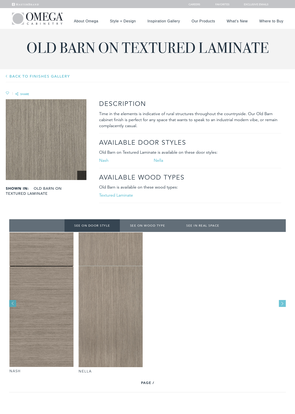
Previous (12, 303)
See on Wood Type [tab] (147, 225)
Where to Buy (271, 21)
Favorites (220, 4)
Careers (195, 4)
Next (282, 303)
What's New (237, 21)
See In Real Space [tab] (202, 225)
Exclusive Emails (253, 4)
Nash (104, 160)
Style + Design (123, 21)
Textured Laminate (116, 195)
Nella (158, 160)
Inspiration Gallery (164, 21)
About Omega (86, 21)
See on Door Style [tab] (92, 225)
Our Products (203, 21)
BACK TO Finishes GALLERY (39, 76)
